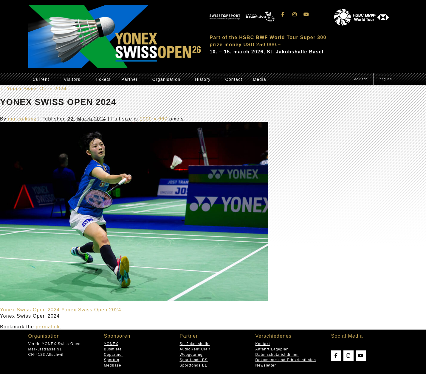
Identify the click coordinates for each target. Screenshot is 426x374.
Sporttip (112, 360)
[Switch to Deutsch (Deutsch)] (361, 79)
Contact (233, 79)
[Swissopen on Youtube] (306, 14)
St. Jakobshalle (195, 344)
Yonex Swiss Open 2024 (33, 88)
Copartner (113, 355)
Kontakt (262, 344)
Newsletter (265, 365)
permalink (48, 326)
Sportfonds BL (193, 365)
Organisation (166, 79)
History (203, 79)
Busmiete (113, 349)
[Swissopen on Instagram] (295, 14)
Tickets (103, 79)
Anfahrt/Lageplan (272, 349)
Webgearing (191, 355)
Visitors (72, 79)
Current (41, 79)
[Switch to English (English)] (386, 79)
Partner (129, 79)
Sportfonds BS (194, 360)
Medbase (112, 365)
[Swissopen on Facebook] (283, 14)
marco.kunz (22, 118)
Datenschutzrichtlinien (277, 355)
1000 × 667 (154, 118)
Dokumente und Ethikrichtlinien (285, 360)
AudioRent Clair (195, 349)
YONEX (111, 344)
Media (259, 79)
